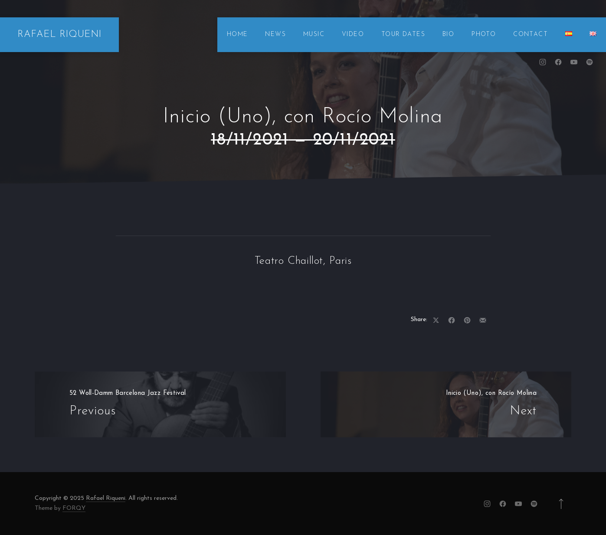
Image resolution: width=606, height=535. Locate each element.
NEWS (275, 34)
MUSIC (313, 34)
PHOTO (484, 34)
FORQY (73, 508)
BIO (448, 34)
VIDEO (353, 34)
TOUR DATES (403, 34)
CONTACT (530, 34)
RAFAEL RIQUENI (59, 34)
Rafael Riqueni (105, 498)
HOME (237, 34)
